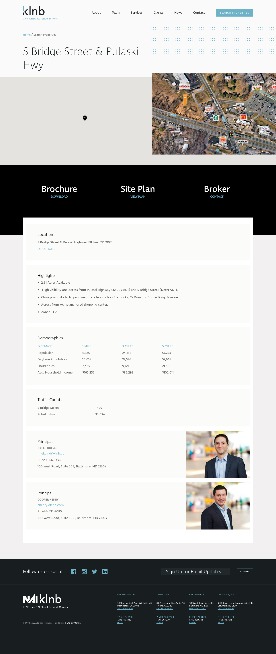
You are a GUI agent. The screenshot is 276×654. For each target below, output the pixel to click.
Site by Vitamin (74, 623)
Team (116, 12)
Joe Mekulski (47, 448)
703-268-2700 (166, 617)
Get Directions (125, 608)
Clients (158, 12)
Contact (199, 12)
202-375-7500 (126, 617)
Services (136, 12)
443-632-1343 (51, 460)
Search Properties (234, 13)
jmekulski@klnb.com (52, 453)
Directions (46, 249)
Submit (245, 571)
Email (120, 622)
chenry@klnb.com (51, 505)
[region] (138, 121)
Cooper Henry (48, 500)
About (96, 12)
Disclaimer (59, 623)
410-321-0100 (198, 617)
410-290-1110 (227, 617)
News (178, 12)
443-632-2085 (52, 511)
